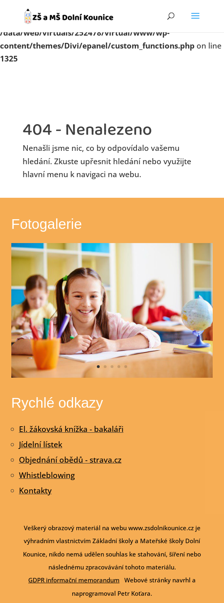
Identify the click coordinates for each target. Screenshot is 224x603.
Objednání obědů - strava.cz (70, 460)
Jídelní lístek (40, 444)
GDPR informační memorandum (73, 580)
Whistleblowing (47, 475)
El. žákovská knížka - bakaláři (71, 429)
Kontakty (35, 490)
